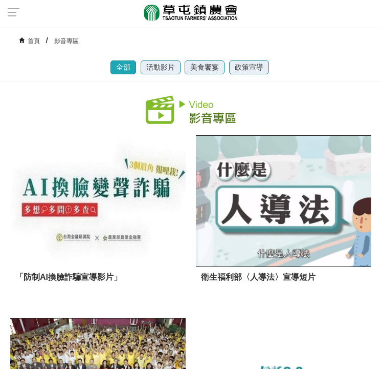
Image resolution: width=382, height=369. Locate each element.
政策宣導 (249, 67)
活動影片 (160, 67)
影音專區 (66, 41)
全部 (123, 67)
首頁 (34, 41)
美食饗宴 (204, 67)
